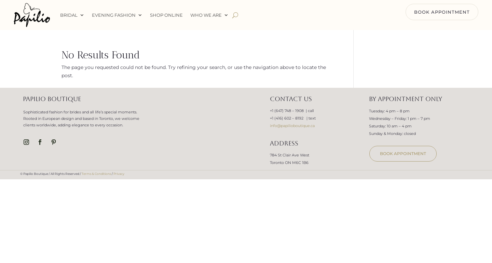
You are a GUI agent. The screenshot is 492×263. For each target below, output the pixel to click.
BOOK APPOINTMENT (442, 12)
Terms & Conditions (96, 174)
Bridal (69, 15)
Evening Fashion (114, 15)
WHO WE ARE (206, 15)
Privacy (118, 174)
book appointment (403, 153)
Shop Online (166, 15)
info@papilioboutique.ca (292, 125)
